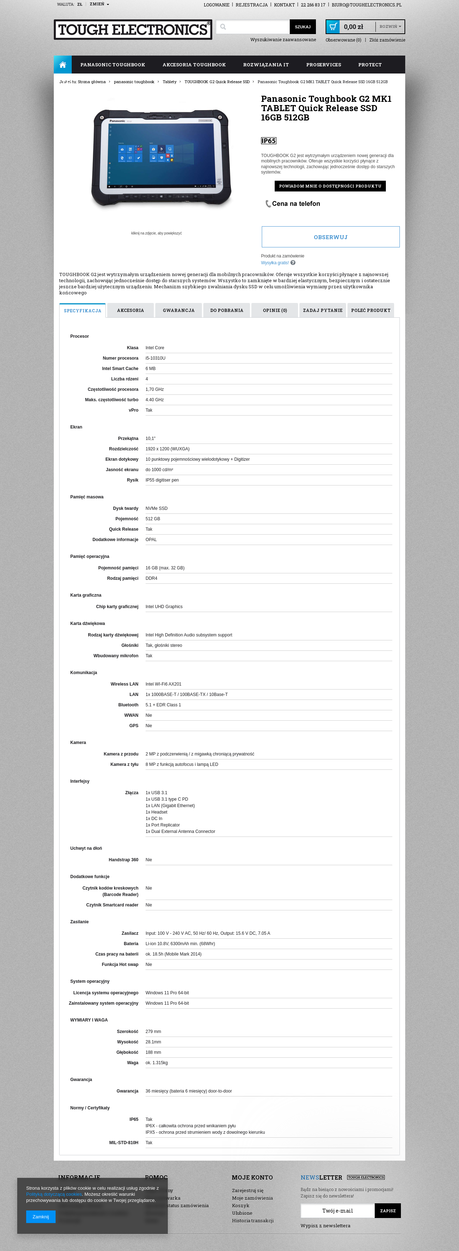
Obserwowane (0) (343, 40)
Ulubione (242, 1213)
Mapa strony (159, 1190)
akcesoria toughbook (194, 64)
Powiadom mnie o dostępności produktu (330, 186)
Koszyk (241, 1205)
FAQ (67, 82)
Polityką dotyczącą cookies (54, 1194)
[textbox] (253, 26)
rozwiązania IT (266, 64)
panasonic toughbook (112, 64)
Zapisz (388, 1210)
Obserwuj (331, 237)
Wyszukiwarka (162, 1198)
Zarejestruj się (248, 1190)
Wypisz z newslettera (325, 1225)
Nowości (155, 1213)
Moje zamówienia (252, 1198)
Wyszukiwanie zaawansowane (283, 39)
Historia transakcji (253, 1220)
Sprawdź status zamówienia (177, 1205)
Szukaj (303, 27)
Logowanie (217, 5)
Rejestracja (252, 5)
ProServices (323, 64)
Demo (152, 1220)
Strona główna (63, 65)
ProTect (370, 64)
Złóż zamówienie (387, 40)
